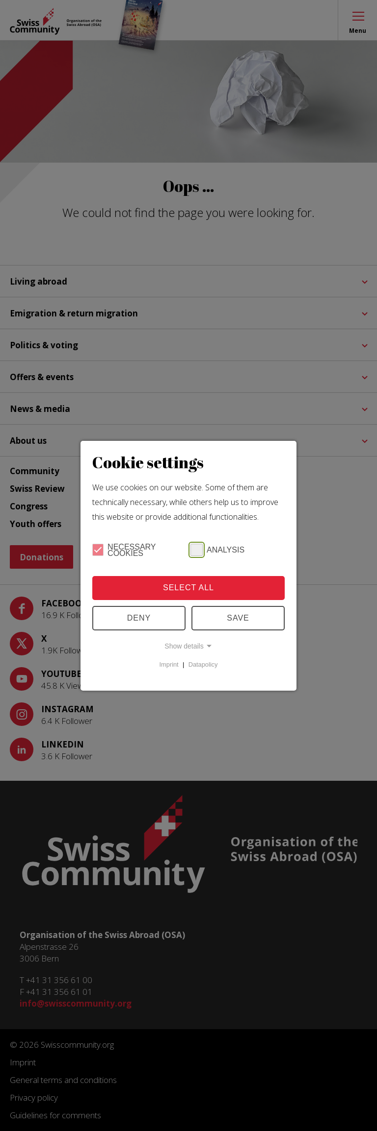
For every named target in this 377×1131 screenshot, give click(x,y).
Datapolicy (203, 664)
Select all (188, 587)
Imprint (169, 664)
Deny (139, 618)
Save (238, 618)
